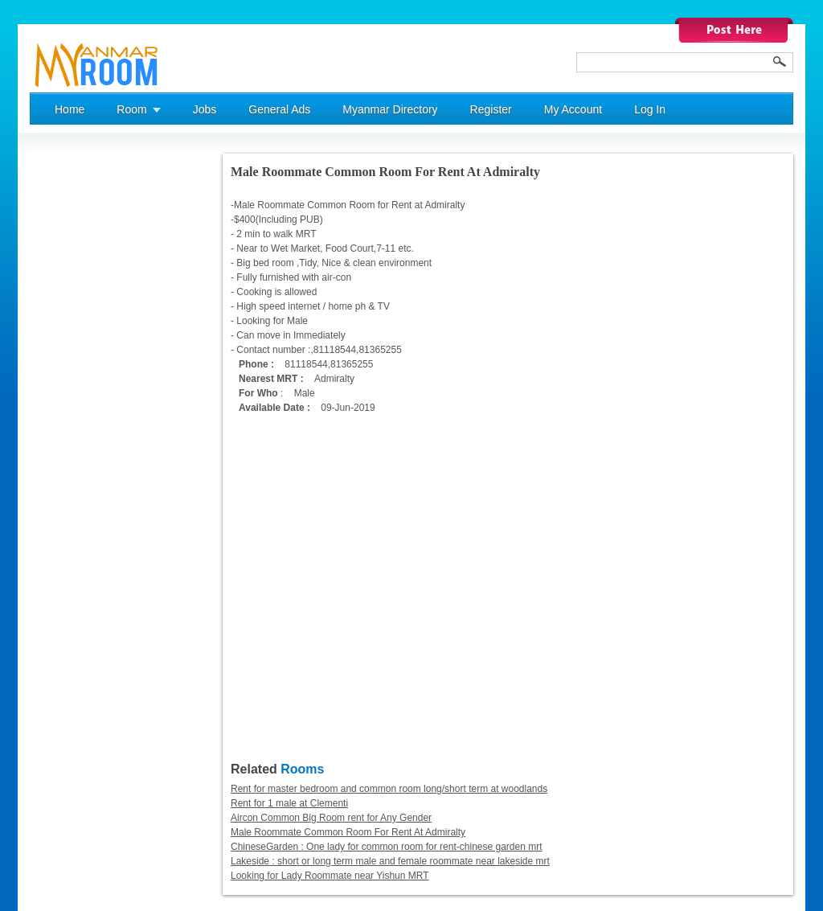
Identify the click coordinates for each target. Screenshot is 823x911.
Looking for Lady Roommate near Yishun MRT (330, 875)
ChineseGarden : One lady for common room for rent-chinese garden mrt (387, 846)
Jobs (205, 109)
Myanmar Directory (389, 109)
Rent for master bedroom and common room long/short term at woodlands (389, 788)
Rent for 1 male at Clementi (289, 803)
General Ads (279, 109)
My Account (573, 109)
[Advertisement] (94, 395)
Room (131, 109)
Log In (649, 109)
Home (69, 109)
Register (491, 109)
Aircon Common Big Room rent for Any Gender (331, 817)
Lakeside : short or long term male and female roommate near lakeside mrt (390, 861)
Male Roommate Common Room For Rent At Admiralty (348, 832)
